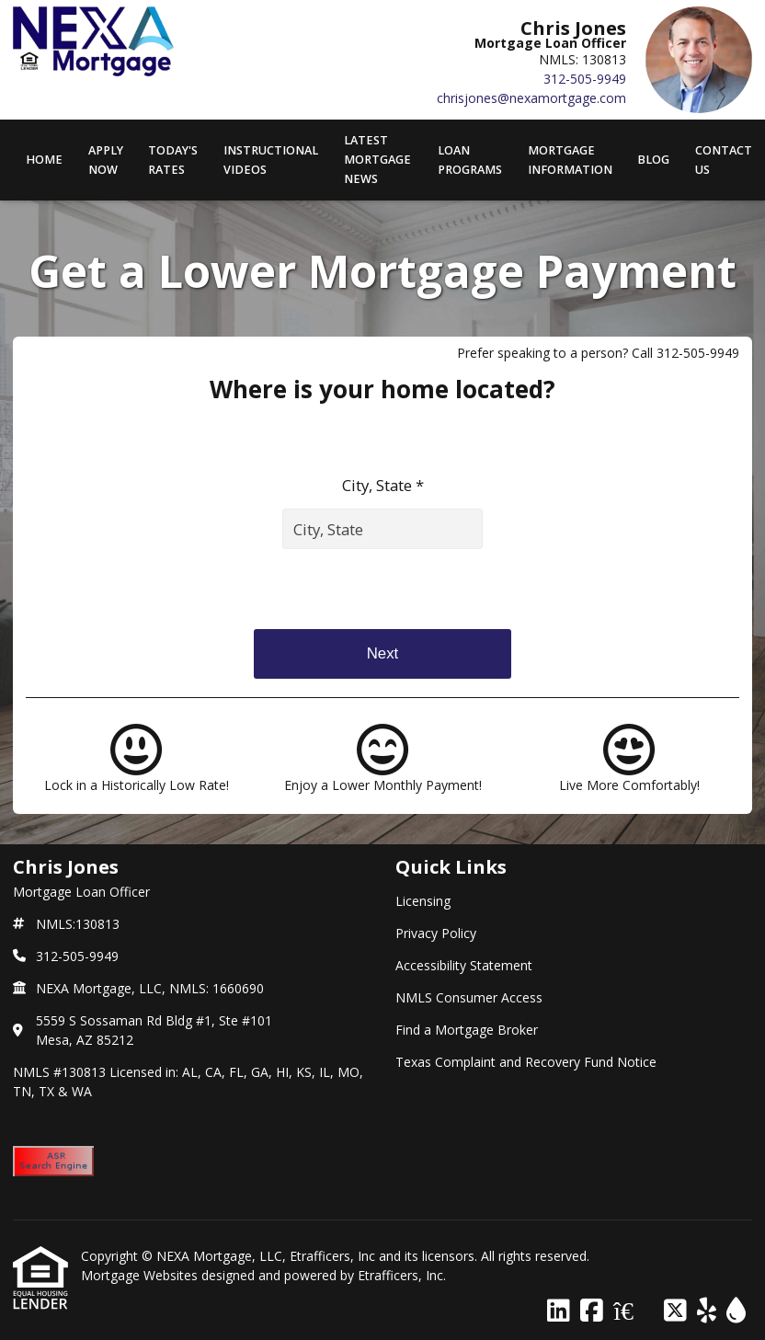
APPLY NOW (105, 160)
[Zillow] (633, 1311)
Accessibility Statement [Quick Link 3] (463, 965)
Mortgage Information (570, 160)
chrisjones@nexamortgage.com (531, 98)
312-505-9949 (584, 78)
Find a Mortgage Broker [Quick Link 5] (466, 1029)
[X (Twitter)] (675, 1311)
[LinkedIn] (558, 1311)
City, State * (383, 485)
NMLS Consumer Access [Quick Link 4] (468, 997)
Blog (653, 159)
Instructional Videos (270, 160)
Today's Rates (173, 160)
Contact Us (723, 160)
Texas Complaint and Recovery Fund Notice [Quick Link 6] (526, 1062)
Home (44, 159)
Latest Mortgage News (377, 159)
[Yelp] (706, 1311)
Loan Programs (470, 160)
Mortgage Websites (141, 1275)
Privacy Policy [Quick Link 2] (435, 933)
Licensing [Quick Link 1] (423, 901)
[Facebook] (591, 1311)
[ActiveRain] (736, 1311)
